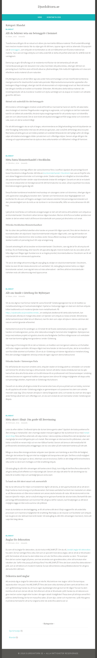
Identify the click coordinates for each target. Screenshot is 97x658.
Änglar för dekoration (18, 539)
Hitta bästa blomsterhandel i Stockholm (28, 159)
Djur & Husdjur (14, 631)
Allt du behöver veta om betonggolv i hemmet (31, 33)
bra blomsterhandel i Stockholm (56, 173)
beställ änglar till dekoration (78, 549)
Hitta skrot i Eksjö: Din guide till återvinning (31, 419)
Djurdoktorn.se (48, 7)
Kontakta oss (54, 17)
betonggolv (15, 49)
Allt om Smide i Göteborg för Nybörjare (28, 293)
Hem (40, 17)
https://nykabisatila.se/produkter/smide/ (22, 312)
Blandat (10, 29)
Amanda (21, 37)
